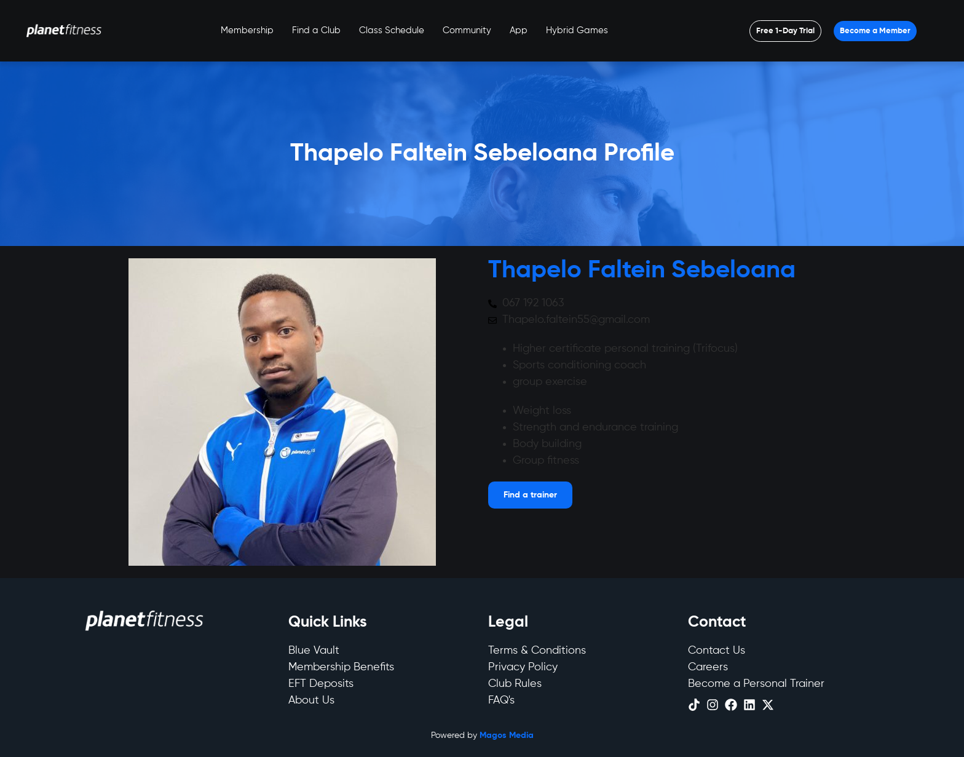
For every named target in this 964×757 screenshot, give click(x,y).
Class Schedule (391, 30)
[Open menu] (785, 31)
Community (467, 30)
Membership (247, 30)
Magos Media (507, 735)
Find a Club (316, 30)
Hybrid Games (577, 30)
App (518, 30)
